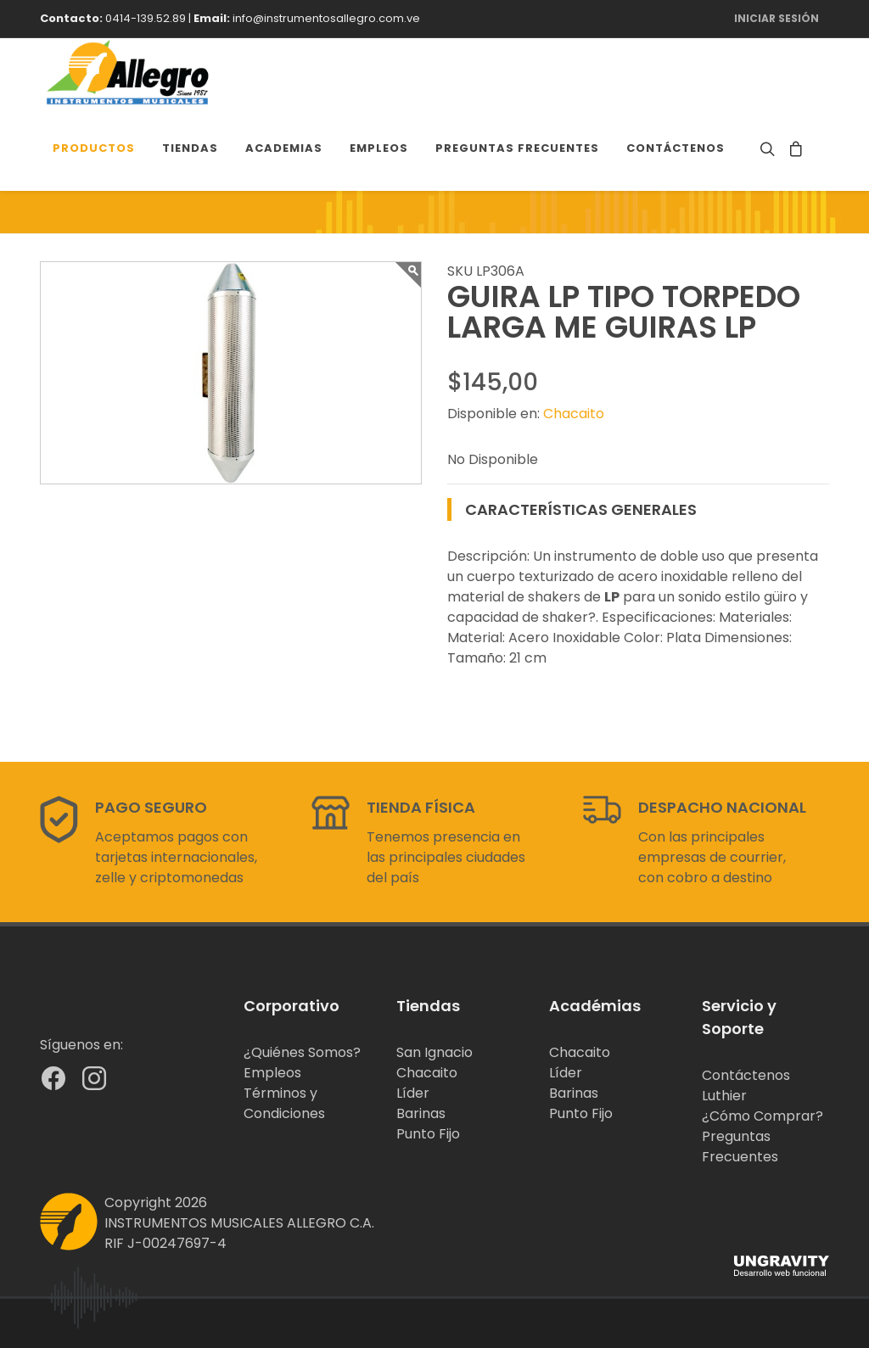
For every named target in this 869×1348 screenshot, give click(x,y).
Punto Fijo (428, 1134)
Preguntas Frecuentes (740, 1146)
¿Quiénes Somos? (302, 1052)
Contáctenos (746, 1075)
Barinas (421, 1113)
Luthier (724, 1095)
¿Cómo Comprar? (762, 1116)
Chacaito (573, 413)
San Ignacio (434, 1052)
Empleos (272, 1072)
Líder (412, 1093)
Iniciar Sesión (776, 18)
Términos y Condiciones (284, 1103)
